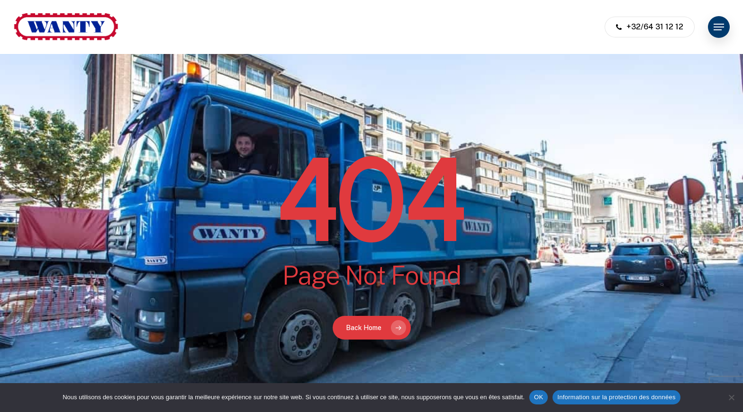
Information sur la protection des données (616, 397)
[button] (719, 27)
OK (538, 397)
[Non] (731, 397)
